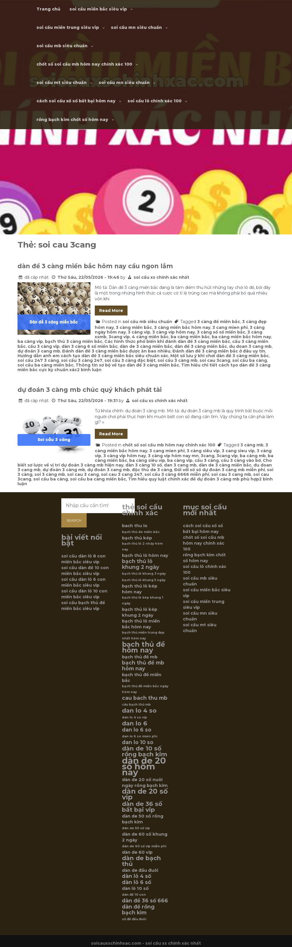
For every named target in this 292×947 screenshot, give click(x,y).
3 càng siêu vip (203, 450)
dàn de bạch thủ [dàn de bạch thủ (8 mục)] (141, 861)
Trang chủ (48, 9)
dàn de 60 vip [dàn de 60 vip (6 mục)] (137, 852)
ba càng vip (30, 341)
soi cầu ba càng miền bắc (46, 365)
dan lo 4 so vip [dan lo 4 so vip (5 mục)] (134, 717)
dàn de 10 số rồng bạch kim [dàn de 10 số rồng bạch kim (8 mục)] (144, 751)
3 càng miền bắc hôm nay (182, 327)
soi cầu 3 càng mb (177, 360)
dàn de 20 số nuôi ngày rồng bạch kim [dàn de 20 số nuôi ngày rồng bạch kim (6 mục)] (145, 782)
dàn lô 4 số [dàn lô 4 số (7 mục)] (136, 876)
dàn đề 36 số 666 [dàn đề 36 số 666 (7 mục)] (145, 901)
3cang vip (119, 336)
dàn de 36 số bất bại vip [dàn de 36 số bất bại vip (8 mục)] (142, 807)
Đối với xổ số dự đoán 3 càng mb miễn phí (219, 469)
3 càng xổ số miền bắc (221, 332)
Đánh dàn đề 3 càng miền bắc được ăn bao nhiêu (116, 351)
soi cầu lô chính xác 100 (154, 101)
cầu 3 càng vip (44, 346)
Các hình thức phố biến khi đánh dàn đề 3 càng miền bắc (167, 341)
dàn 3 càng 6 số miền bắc (90, 346)
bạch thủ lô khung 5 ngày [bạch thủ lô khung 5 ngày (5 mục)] (143, 580)
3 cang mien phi (230, 327)
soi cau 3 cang (83, 474)
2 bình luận (89, 369)
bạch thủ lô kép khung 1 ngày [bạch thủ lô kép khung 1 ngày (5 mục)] (142, 600)
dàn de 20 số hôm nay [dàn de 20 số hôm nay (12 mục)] (144, 766)
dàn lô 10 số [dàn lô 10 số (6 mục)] (135, 888)
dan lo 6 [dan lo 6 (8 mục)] (134, 723)
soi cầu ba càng (249, 360)
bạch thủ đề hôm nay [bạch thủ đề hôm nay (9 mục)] (143, 647)
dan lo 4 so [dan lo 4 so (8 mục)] (139, 710)
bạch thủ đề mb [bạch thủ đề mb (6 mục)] (140, 657)
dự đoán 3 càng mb (64, 469)
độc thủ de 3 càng (152, 469)
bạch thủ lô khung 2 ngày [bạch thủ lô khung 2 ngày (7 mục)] (140, 564)
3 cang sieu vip (238, 450)
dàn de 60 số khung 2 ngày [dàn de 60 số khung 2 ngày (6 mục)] (144, 837)
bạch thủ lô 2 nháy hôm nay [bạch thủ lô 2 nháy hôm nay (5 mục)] (142, 546)
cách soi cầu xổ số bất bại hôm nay (76, 101)
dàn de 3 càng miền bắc (146, 346)
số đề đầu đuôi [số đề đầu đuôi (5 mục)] (134, 919)
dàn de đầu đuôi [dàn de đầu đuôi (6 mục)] (140, 870)
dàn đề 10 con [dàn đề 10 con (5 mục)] (134, 895)
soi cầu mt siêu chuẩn (61, 82)
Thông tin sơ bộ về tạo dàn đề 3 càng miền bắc (127, 365)
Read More (111, 310)
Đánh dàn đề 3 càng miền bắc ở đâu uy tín (218, 351)
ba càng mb (253, 455)
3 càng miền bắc (134, 327)
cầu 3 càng (207, 460)
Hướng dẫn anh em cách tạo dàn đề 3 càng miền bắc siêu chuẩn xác (93, 355)
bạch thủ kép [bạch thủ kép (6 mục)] (137, 538)
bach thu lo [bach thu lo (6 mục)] (134, 525)
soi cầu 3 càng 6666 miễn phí (176, 474)
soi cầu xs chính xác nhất (161, 277)
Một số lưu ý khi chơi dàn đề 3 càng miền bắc (219, 355)
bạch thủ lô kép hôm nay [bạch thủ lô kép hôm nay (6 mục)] (139, 588)
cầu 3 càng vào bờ (241, 460)
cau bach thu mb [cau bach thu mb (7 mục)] (144, 698)
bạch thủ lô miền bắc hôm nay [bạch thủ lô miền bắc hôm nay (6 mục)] (141, 623)
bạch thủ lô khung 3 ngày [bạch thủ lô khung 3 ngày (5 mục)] (144, 574)
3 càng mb (251, 445)
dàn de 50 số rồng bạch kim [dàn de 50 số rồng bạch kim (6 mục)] (142, 819)
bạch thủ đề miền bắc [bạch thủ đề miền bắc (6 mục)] (141, 677)
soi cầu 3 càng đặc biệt (129, 360)
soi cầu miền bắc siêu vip (98, 9)
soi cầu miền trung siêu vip (67, 27)
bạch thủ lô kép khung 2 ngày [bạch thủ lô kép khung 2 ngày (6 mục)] (139, 612)
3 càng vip (139, 332)
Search (74, 520)
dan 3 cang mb (180, 465)
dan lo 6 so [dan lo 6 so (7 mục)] (136, 730)
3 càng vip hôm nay (124, 455)
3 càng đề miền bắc (218, 321)
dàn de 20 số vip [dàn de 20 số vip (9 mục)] (145, 794)
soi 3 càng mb (49, 474)
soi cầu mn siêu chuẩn (136, 27)
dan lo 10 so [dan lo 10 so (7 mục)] (137, 742)
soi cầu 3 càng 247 (81, 360)
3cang (207, 455)
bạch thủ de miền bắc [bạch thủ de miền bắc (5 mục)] (141, 532)
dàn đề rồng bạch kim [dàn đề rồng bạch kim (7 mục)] (138, 910)
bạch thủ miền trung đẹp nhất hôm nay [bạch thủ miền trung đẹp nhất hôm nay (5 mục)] (143, 635)
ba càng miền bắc (190, 336)
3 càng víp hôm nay (173, 332)
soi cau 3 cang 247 (121, 474)
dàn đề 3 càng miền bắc (200, 346)
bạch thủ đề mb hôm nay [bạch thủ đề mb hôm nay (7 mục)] (143, 665)
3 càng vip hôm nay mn (173, 455)
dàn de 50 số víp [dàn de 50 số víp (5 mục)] (136, 828)
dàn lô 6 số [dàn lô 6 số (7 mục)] (136, 882)
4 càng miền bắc (150, 336)
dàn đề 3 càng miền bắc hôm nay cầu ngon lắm (95, 266)
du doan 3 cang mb (250, 346)
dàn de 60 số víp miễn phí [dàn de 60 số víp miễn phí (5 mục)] (144, 846)
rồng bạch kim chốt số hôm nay (72, 119)
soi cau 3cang (215, 360)
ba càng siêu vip (147, 460)
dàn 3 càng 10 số (143, 465)
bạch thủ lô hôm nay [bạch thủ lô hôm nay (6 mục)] (145, 555)
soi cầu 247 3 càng (38, 360)
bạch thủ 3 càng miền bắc (73, 341)
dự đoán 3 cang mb (39, 351)
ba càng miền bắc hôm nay (241, 336)
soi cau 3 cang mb (231, 474)
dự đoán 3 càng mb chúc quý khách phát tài (90, 389)
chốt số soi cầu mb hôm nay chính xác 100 (84, 64)
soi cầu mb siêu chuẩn (62, 45)
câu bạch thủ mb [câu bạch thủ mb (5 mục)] (136, 704)
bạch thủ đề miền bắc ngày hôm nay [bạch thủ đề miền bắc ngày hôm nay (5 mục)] (145, 689)
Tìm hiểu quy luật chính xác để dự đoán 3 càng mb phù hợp (193, 479)
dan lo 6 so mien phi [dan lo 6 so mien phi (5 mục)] (139, 736)
